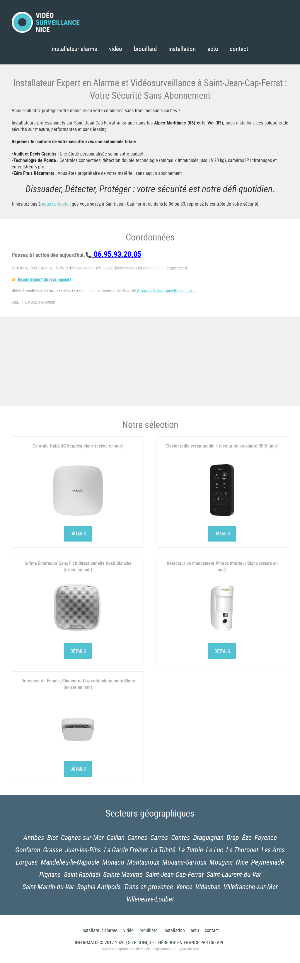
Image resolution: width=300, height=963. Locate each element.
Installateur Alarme (74, 49)
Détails (78, 533)
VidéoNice (46, 22)
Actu (212, 49)
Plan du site (189, 948)
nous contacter (56, 204)
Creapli (217, 942)
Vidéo (115, 49)
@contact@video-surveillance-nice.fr (166, 290)
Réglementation (165, 948)
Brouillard (145, 49)
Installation (182, 49)
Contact (239, 49)
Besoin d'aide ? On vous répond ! (44, 279)
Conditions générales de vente (125, 948)
